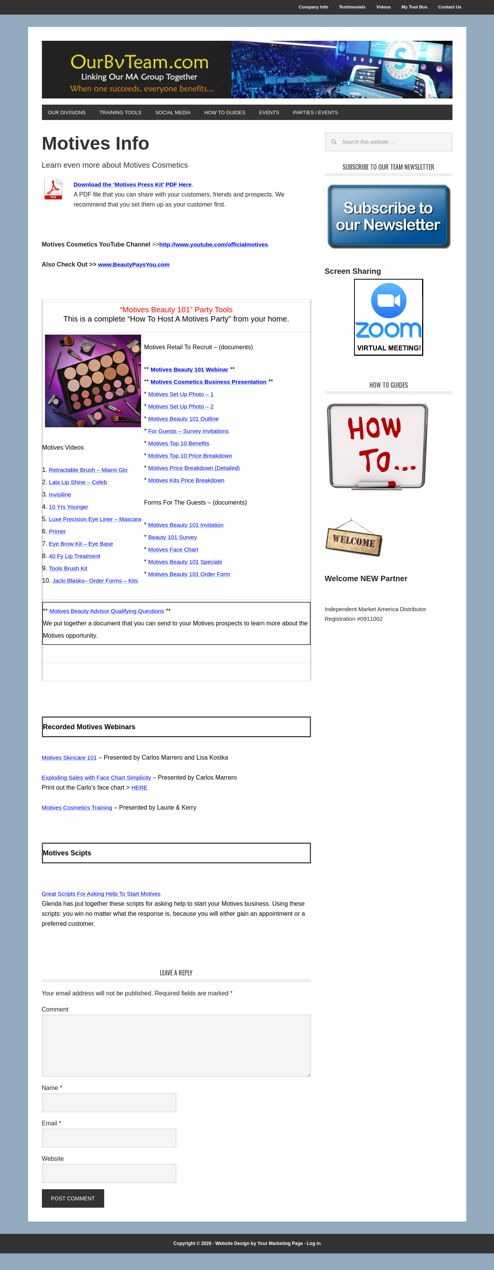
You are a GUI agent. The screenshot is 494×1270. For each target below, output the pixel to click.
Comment (55, 1025)
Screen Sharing (353, 275)
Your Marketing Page (280, 1259)
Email (52, 1139)
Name (52, 1104)
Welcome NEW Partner (366, 582)
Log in (314, 1259)
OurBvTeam (247, 72)
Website (53, 1175)
